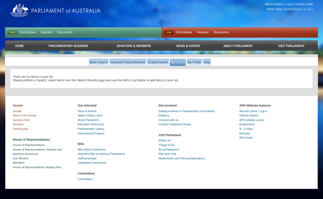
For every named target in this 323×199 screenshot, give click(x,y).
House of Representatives (29, 144)
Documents (64, 32)
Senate (17, 111)
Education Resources (91, 124)
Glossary (244, 133)
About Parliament (88, 119)
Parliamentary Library (91, 128)
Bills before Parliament (91, 149)
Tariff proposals (87, 158)
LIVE (12, 33)
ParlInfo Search (249, 115)
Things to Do (166, 144)
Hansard (46, 32)
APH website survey (251, 119)
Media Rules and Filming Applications (181, 158)
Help (310, 4)
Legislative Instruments (92, 162)
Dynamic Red (21, 119)
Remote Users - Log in (253, 111)
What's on (164, 140)
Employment (247, 124)
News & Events (87, 111)
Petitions (163, 115)
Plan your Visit (167, 153)
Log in (289, 4)
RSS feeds (246, 137)
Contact (300, 4)
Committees (27, 32)
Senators (18, 124)
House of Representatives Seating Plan (37, 167)
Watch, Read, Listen (90, 115)
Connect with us (168, 119)
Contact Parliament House (174, 124)
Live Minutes (21, 158)
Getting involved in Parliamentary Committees (186, 111)
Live (169, 33)
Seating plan (20, 128)
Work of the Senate (25, 115)
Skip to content (274, 4)
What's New (274, 9)
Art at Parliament (168, 149)
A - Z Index (246, 128)
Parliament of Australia (55, 10)
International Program (91, 133)
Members (18, 162)
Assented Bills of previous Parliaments (101, 153)
